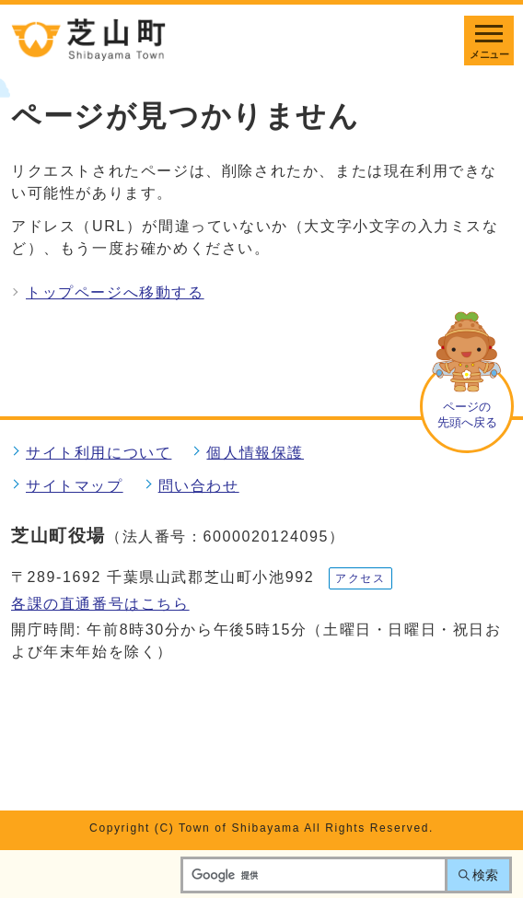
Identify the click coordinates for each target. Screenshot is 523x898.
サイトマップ (74, 486)
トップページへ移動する (115, 292)
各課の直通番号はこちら (100, 604)
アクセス (360, 578)
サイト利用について (98, 453)
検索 (485, 875)
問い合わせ (198, 486)
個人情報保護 (255, 453)
